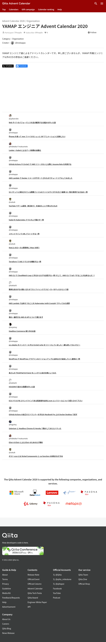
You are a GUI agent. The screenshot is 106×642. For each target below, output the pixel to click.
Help (59, 9)
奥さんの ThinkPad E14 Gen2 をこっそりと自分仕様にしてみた (32, 373)
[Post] (8, 66)
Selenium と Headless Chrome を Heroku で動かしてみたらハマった (35, 428)
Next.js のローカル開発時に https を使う (24, 247)
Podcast (56, 597)
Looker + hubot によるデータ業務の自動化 (25, 150)
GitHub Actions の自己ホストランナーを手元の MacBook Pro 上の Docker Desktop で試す (43, 414)
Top (4, 9)
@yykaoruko (13, 117)
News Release (8, 633)
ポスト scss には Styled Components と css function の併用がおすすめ (36, 456)
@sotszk (12, 200)
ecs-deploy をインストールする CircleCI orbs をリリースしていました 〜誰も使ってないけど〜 (44, 345)
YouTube (57, 593)
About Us (6, 619)
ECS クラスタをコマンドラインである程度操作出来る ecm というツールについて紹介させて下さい (46, 400)
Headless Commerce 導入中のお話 (22, 331)
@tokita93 (13, 284)
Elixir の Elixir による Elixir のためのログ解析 (26, 442)
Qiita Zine (82, 579)
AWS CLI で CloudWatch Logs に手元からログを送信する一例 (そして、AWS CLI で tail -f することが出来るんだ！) (52, 275)
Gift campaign (28, 9)
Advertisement (8, 606)
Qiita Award (33, 597)
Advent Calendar (35, 588)
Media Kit (6, 593)
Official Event (33, 579)
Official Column (35, 583)
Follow (92, 32)
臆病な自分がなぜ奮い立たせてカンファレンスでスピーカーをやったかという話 (38, 289)
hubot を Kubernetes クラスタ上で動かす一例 (26, 220)
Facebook (57, 588)
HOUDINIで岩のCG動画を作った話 (22, 386)
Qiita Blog (6, 628)
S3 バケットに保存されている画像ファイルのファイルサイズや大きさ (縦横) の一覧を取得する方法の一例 (48, 192)
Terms (5, 579)
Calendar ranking (46, 9)
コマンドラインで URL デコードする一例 (24, 234)
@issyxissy (13, 325)
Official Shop (84, 583)
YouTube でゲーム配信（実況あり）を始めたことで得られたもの (33, 206)
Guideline (6, 588)
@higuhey (13, 423)
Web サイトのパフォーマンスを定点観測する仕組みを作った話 (32, 122)
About (5, 574)
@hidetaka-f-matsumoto (18, 145)
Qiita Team (83, 574)
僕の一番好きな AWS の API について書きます (26, 317)
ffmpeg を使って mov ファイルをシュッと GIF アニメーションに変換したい (37, 136)
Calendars (13, 9)
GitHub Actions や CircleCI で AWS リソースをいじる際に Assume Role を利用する (40, 164)
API (29, 606)
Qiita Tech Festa (35, 593)
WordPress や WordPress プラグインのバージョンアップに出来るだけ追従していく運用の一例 (44, 359)
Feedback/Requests (11, 597)
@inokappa (13, 131)
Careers (5, 623)
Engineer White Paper (37, 602)
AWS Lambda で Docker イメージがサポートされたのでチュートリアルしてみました (40, 178)
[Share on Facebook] (22, 66)
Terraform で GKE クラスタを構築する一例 (25, 261)
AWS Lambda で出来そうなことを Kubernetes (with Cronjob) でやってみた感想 (39, 303)
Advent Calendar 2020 (13, 21)
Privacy (5, 583)
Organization (33, 21)
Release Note (33, 574)
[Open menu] (102, 4)
